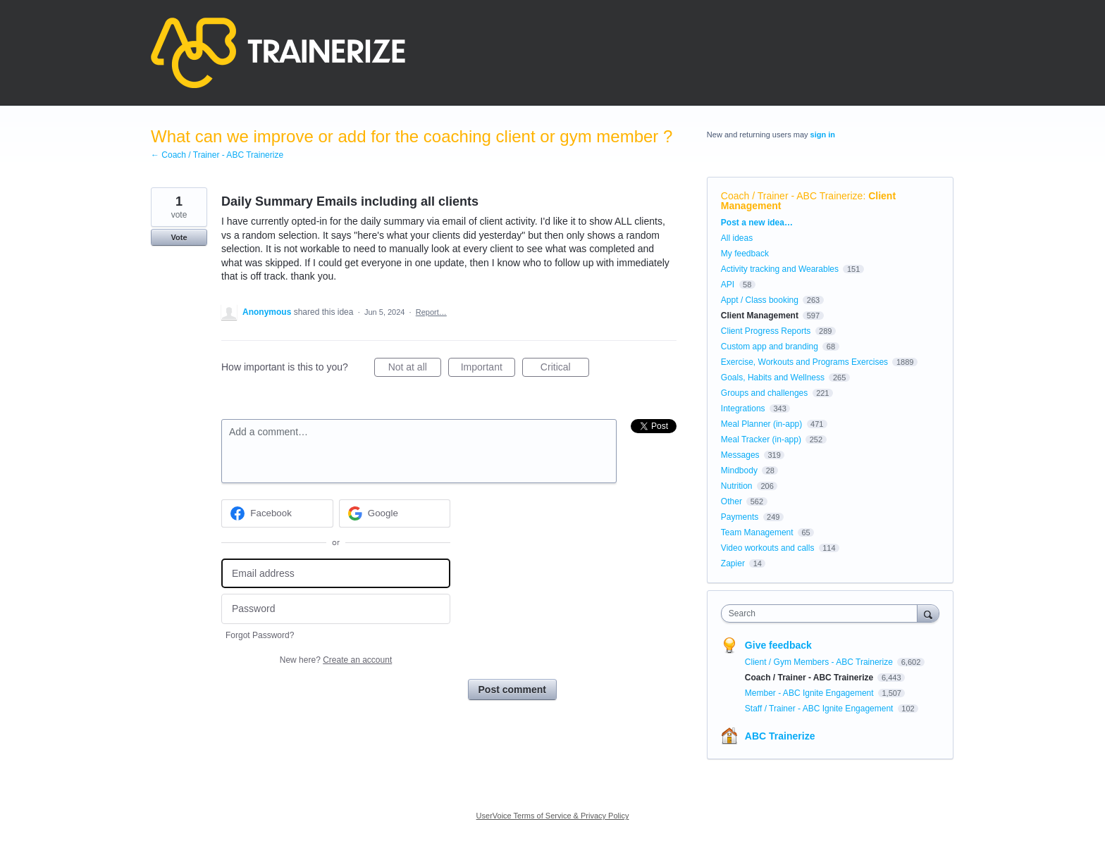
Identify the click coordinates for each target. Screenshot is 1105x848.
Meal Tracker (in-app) (761, 439)
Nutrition (737, 486)
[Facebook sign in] (277, 513)
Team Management (757, 532)
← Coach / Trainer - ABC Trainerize (217, 155)
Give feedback (778, 645)
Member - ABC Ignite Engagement (810, 693)
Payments (739, 517)
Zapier (733, 563)
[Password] (335, 609)
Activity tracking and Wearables (780, 269)
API (727, 284)
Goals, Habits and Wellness (773, 377)
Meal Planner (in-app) (761, 424)
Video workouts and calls (768, 548)
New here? (336, 660)
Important (488, 369)
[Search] (928, 613)
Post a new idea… (757, 222)
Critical (565, 369)
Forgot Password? (260, 635)
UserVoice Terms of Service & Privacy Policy (552, 815)
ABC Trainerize (780, 736)
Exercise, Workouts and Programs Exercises (804, 362)
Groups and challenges (764, 393)
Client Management (759, 315)
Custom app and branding (769, 346)
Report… (431, 312)
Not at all (414, 369)
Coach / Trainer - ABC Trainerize (792, 195)
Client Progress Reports (765, 331)
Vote (179, 237)
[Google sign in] (395, 513)
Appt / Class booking (759, 300)
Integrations (743, 408)
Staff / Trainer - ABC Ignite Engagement (820, 708)
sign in (822, 134)
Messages (740, 455)
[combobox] (823, 613)
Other (731, 501)
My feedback (745, 253)
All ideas (737, 238)
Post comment (512, 689)
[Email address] (335, 574)
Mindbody (739, 470)
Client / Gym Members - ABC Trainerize (820, 662)
